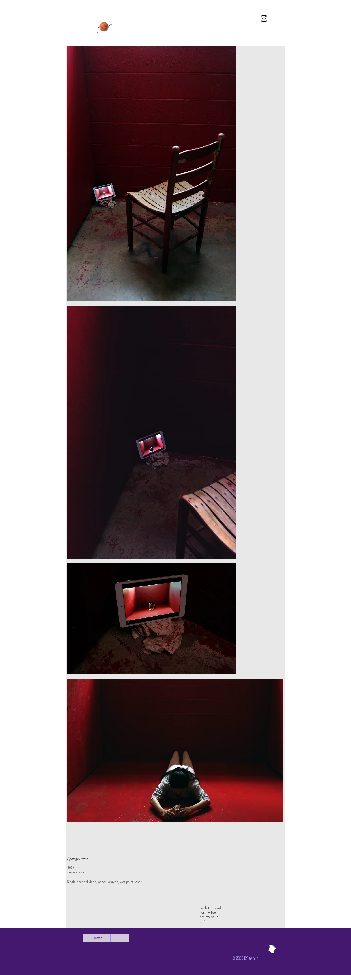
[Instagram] (264, 18)
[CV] (104, 26)
